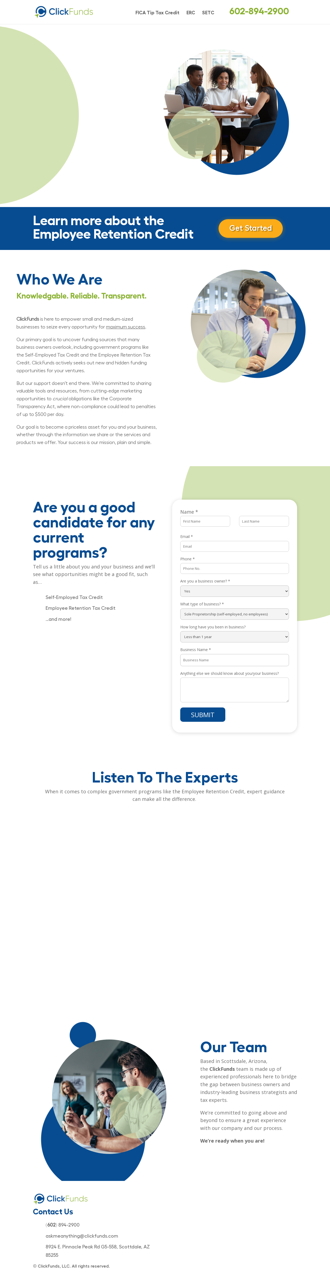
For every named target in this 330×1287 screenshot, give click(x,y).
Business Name (195, 649)
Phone (187, 558)
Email (186, 536)
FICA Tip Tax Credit (157, 13)
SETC (208, 13)
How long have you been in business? (213, 626)
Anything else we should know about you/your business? (229, 673)
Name (189, 512)
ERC (190, 13)
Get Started (251, 228)
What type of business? (202, 604)
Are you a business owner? (205, 581)
